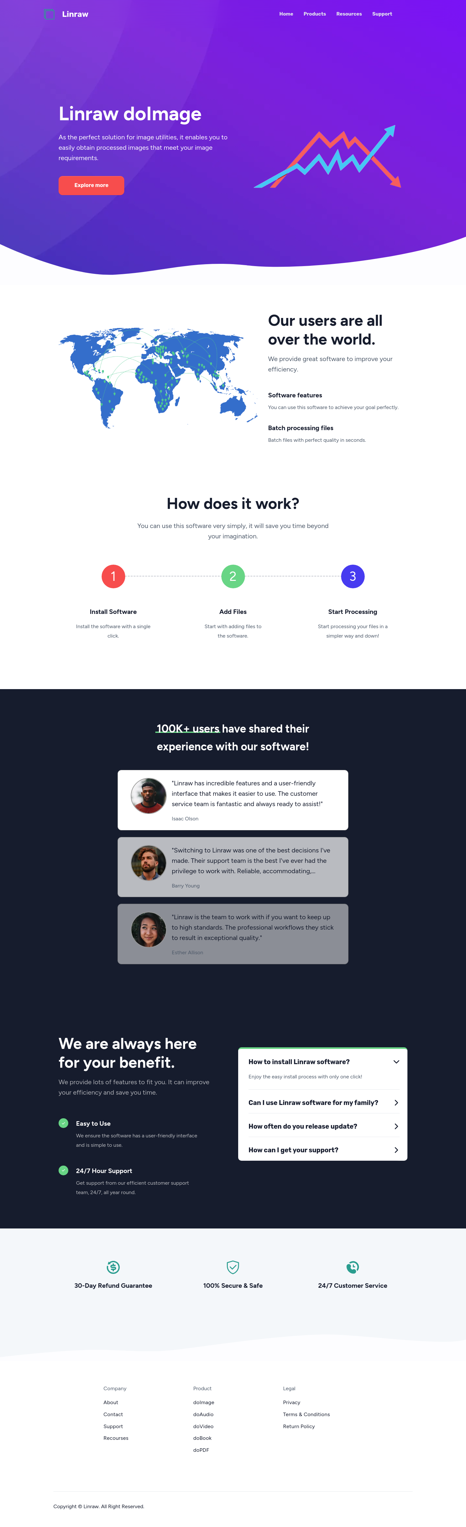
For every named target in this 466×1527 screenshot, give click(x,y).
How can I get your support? (293, 1150)
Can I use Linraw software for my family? (313, 1103)
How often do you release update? (303, 1126)
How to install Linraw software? (299, 1062)
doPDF (201, 1450)
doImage (203, 1402)
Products (315, 14)
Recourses (116, 1438)
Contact (113, 1414)
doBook (202, 1438)
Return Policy (299, 1426)
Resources (349, 14)
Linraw (75, 14)
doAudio (203, 1414)
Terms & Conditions (306, 1414)
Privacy (292, 1402)
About (111, 1402)
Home (286, 14)
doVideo (203, 1426)
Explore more (91, 185)
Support (382, 14)
